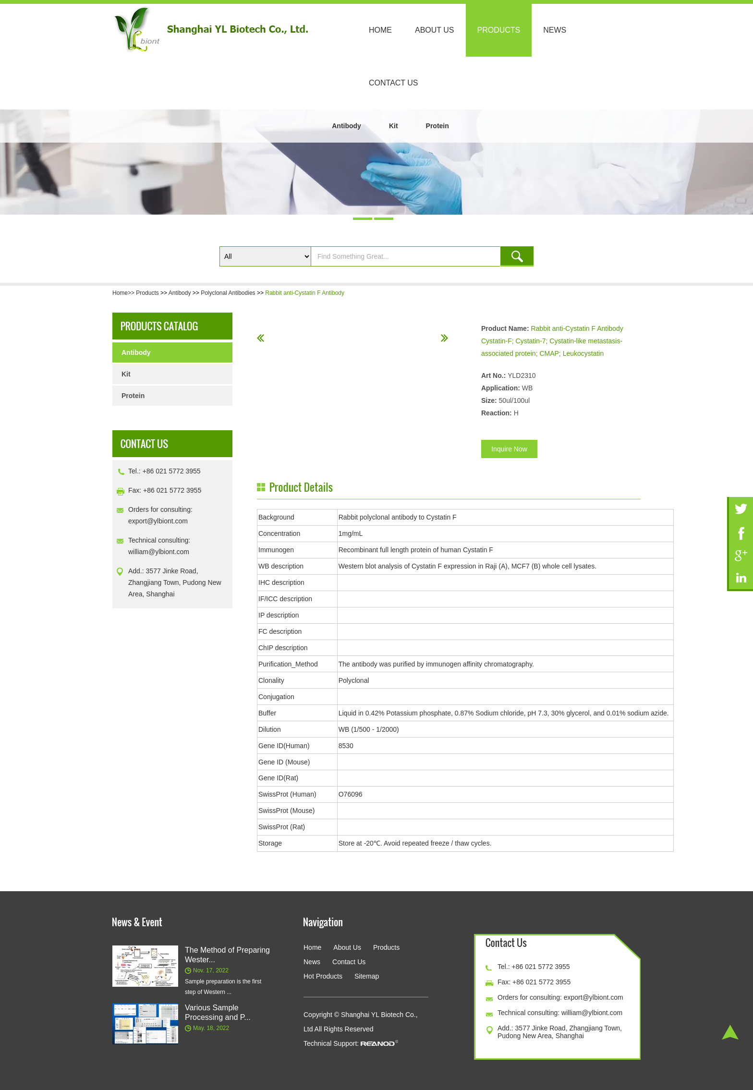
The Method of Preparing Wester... (227, 955)
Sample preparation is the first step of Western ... (223, 986)
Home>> (124, 293)
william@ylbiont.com (158, 552)
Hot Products (323, 976)
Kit (393, 126)
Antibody (346, 126)
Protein (437, 126)
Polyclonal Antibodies (228, 293)
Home (380, 30)
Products (499, 30)
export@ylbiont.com (158, 521)
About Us (434, 30)
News (554, 30)
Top (730, 1032)
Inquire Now (509, 449)
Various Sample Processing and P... (218, 1012)
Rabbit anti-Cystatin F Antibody (304, 293)
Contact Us (393, 83)
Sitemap (366, 976)
